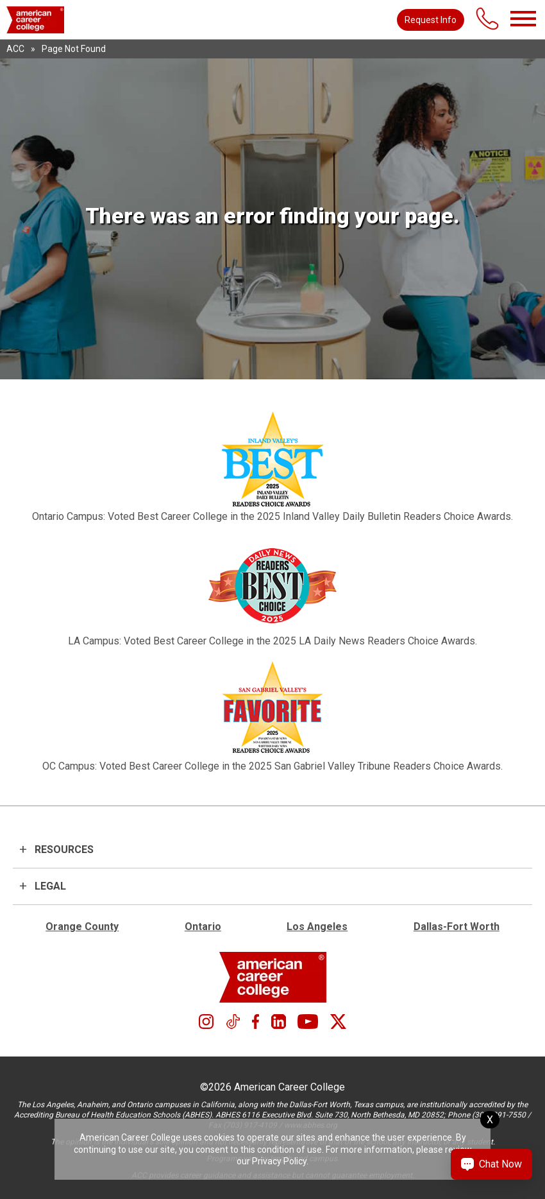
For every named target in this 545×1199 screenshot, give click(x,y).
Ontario (203, 926)
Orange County (82, 926)
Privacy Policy (279, 1161)
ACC (15, 49)
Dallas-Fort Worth (456, 926)
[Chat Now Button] (491, 1164)
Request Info (431, 20)
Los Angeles (317, 926)
